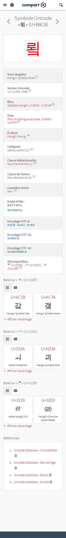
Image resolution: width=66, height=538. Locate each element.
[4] (28, 135)
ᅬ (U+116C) (33, 265)
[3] (53, 104)
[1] (36, 76)
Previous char (8, 21)
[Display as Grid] (7, 288)
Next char (57, 21)
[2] (30, 90)
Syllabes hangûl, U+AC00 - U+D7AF (29, 105)
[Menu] (4, 4)
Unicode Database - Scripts (31, 482)
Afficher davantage (17, 319)
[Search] (61, 4)
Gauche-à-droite (18, 164)
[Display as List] (15, 288)
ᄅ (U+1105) (15, 265)
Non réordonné (17, 178)
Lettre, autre (15, 150)
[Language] (11, 4)
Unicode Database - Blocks (31, 475)
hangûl (12, 136)
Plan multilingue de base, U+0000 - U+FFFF (30, 121)
